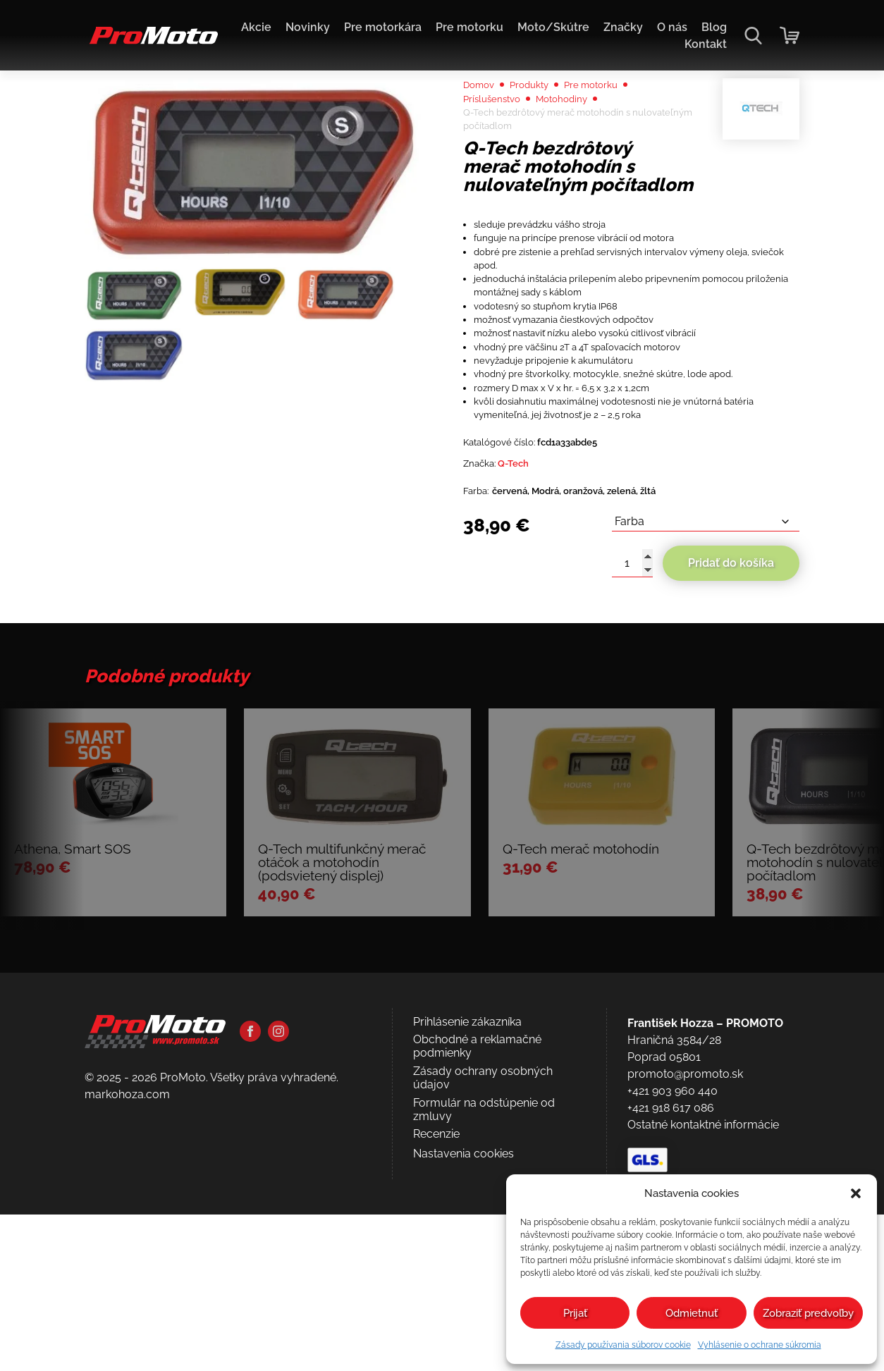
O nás (672, 27)
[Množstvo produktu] (632, 711)
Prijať (575, 1313)
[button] (856, 1193)
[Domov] (151, 43)
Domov (482, 121)
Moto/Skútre (553, 27)
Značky (623, 27)
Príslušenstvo (498, 138)
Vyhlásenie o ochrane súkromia (759, 1345)
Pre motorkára (383, 27)
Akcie (256, 27)
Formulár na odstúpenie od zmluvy (484, 1335)
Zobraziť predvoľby (808, 1313)
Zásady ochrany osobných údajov (483, 1304)
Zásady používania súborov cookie (623, 1345)
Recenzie (436, 1360)
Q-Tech (525, 603)
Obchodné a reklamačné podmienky (477, 1273)
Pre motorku (469, 27)
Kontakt (706, 44)
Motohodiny (579, 138)
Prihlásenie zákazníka (467, 1248)
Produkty (541, 121)
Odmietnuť (691, 1313)
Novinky (308, 27)
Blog (714, 27)
